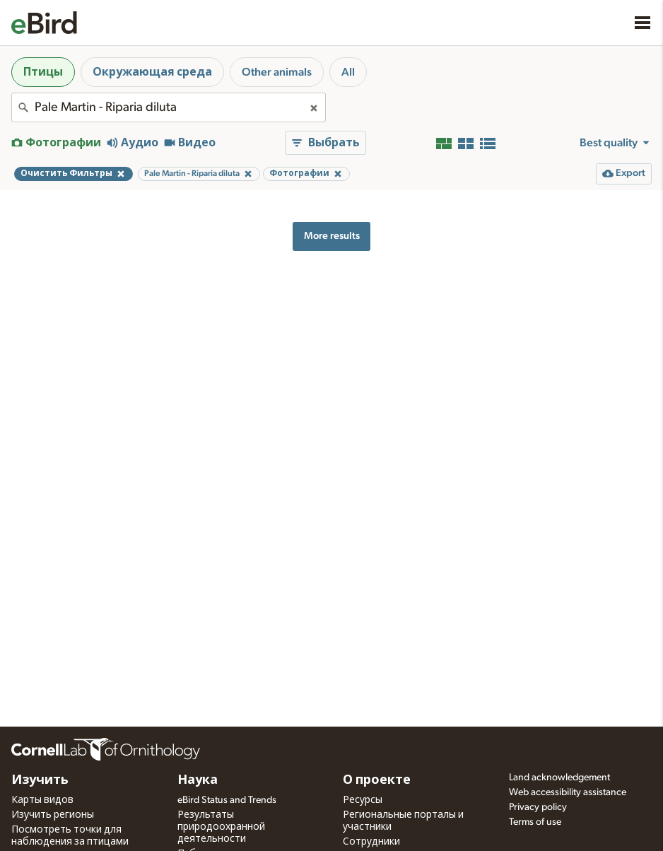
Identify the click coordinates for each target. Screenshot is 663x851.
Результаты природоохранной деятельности (221, 827)
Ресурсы (362, 800)
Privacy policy (538, 807)
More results (332, 235)
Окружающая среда (152, 72)
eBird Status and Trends (226, 800)
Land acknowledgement (559, 777)
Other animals (277, 72)
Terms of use (535, 822)
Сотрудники (371, 842)
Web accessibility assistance (567, 792)
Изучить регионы (52, 815)
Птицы (43, 72)
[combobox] (169, 107)
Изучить (40, 780)
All (348, 72)
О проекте (377, 780)
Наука (197, 780)
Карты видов (42, 800)
